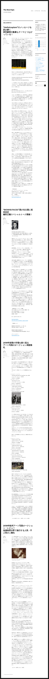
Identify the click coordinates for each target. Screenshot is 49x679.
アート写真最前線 (38, 59)
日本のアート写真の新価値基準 (40, 70)
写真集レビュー (38, 68)
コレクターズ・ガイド (39, 64)
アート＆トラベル (38, 62)
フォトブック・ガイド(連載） (40, 66)
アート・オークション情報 (39, 58)
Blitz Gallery (43, 10)
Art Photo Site (37, 10)
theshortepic (5, 40)
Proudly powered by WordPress (8, 674)
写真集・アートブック (39, 69)
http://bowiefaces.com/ (15, 335)
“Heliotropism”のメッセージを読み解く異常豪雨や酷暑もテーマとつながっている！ (17, 31)
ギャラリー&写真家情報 (39, 63)
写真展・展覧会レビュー (39, 67)
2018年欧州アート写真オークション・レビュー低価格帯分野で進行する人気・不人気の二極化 (18, 529)
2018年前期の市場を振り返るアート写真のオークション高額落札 (17, 345)
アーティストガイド (39, 57)
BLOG (32, 10)
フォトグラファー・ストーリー (40, 65)
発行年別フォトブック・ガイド (40, 71)
